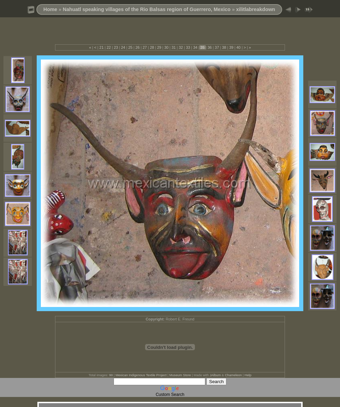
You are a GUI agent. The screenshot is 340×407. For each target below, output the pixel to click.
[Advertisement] (170, 34)
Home (50, 9)
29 (159, 47)
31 (173, 47)
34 (195, 47)
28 (152, 47)
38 (224, 47)
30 (166, 47)
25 (130, 47)
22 (109, 47)
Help (247, 375)
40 (238, 47)
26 (137, 47)
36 (210, 47)
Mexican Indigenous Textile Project (141, 375)
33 (188, 47)
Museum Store (180, 375)
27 (145, 47)
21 (101, 47)
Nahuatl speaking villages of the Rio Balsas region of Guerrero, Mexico (147, 9)
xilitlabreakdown (255, 9)
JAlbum (215, 375)
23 (116, 47)
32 (181, 47)
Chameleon (233, 375)
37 (217, 47)
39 (231, 47)
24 (123, 47)
